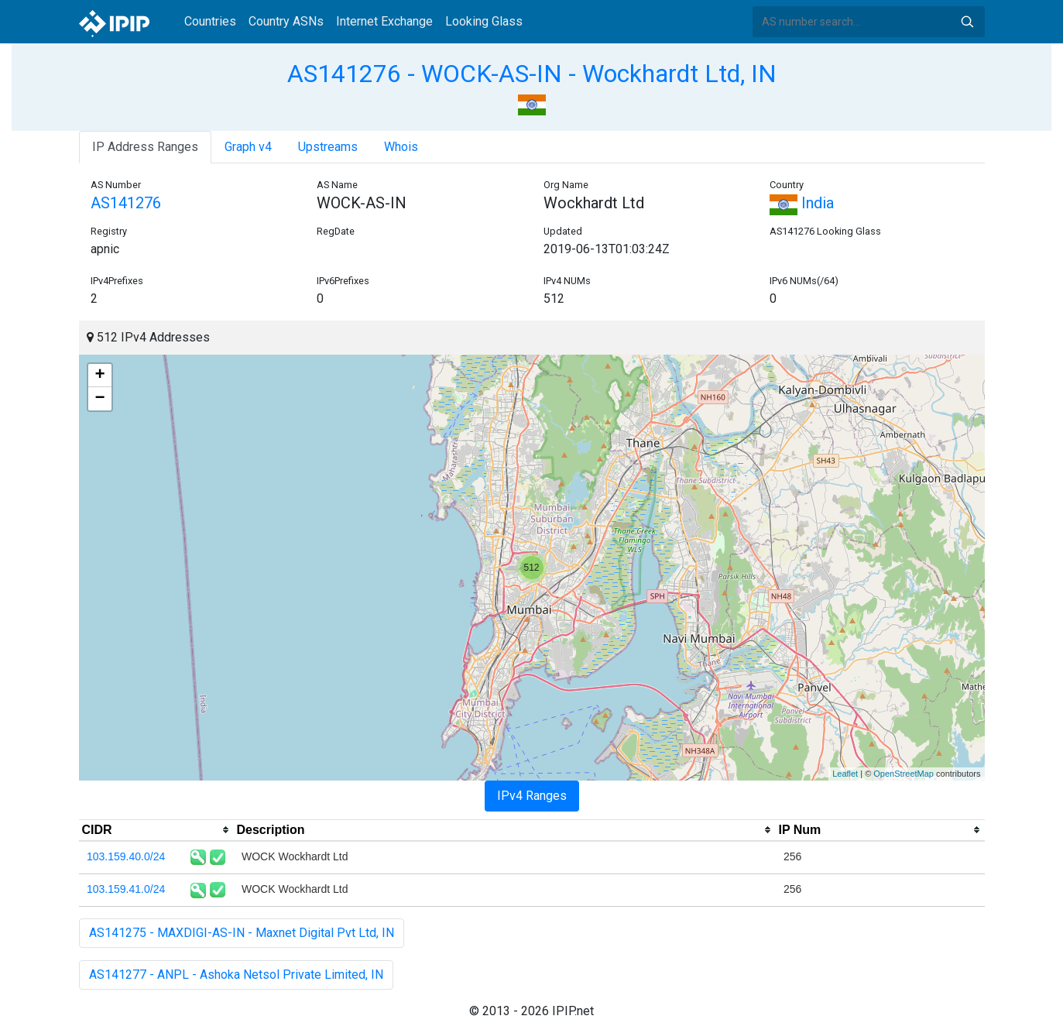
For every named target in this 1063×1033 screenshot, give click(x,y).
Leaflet (845, 773)
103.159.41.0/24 (126, 889)
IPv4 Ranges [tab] (532, 795)
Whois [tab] (401, 146)
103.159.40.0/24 (126, 856)
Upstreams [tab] (328, 146)
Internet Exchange (384, 21)
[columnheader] (156, 830)
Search (967, 21)
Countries (210, 21)
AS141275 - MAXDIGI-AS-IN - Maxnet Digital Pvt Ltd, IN (241, 932)
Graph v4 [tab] (248, 146)
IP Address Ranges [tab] (145, 146)
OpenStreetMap (903, 773)
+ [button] (99, 375)
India (802, 203)
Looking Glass (484, 21)
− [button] (99, 398)
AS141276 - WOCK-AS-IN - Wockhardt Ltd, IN (532, 73)
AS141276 (126, 203)
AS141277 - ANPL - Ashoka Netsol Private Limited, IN (236, 974)
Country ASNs (286, 21)
